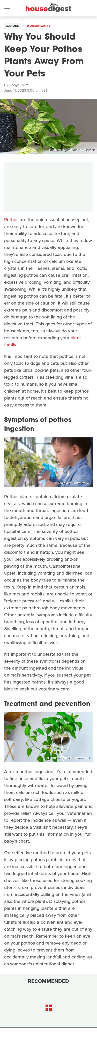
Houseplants (39, 25)
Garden (12, 25)
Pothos (11, 219)
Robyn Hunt (18, 85)
